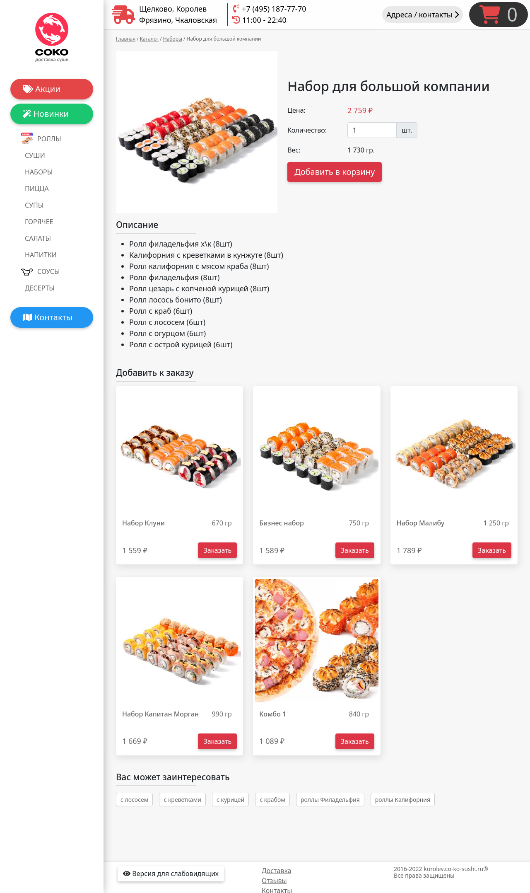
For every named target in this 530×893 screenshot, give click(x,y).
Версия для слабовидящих (171, 873)
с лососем (134, 799)
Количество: (307, 130)
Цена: (296, 110)
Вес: (293, 150)
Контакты (47, 317)
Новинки (46, 113)
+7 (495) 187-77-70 (274, 9)
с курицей (230, 799)
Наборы (39, 172)
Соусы (48, 271)
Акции (41, 88)
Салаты (38, 238)
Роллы (49, 138)
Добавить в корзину (334, 171)
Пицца (37, 188)
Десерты (40, 288)
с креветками (182, 799)
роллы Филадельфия (330, 799)
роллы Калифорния (402, 799)
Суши (35, 155)
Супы (34, 205)
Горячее (39, 221)
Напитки (41, 254)
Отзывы (274, 880)
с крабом (272, 799)
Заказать (217, 550)
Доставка (277, 870)
